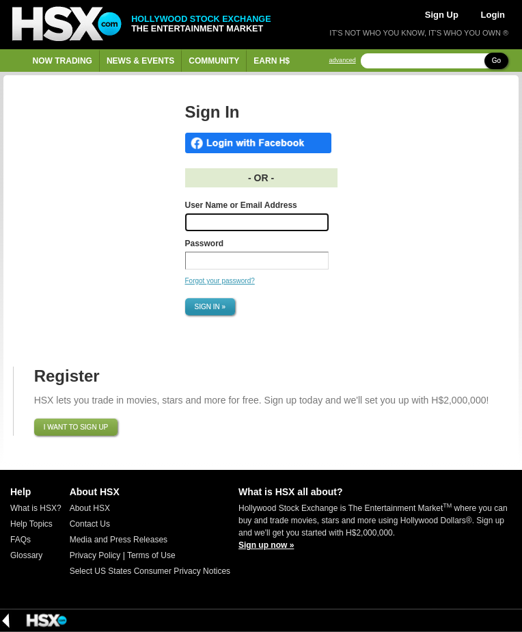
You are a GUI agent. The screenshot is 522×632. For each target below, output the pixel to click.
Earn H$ (271, 61)
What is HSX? (35, 508)
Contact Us (90, 524)
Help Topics (31, 524)
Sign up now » (266, 545)
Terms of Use (151, 555)
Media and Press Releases (118, 539)
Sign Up (441, 15)
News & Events (140, 61)
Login (493, 15)
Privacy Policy (95, 555)
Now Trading (62, 61)
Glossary (26, 555)
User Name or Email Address (241, 205)
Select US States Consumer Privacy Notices (150, 571)
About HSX (90, 508)
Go (496, 60)
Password (204, 243)
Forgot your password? (220, 281)
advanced (342, 60)
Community (214, 61)
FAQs (20, 539)
